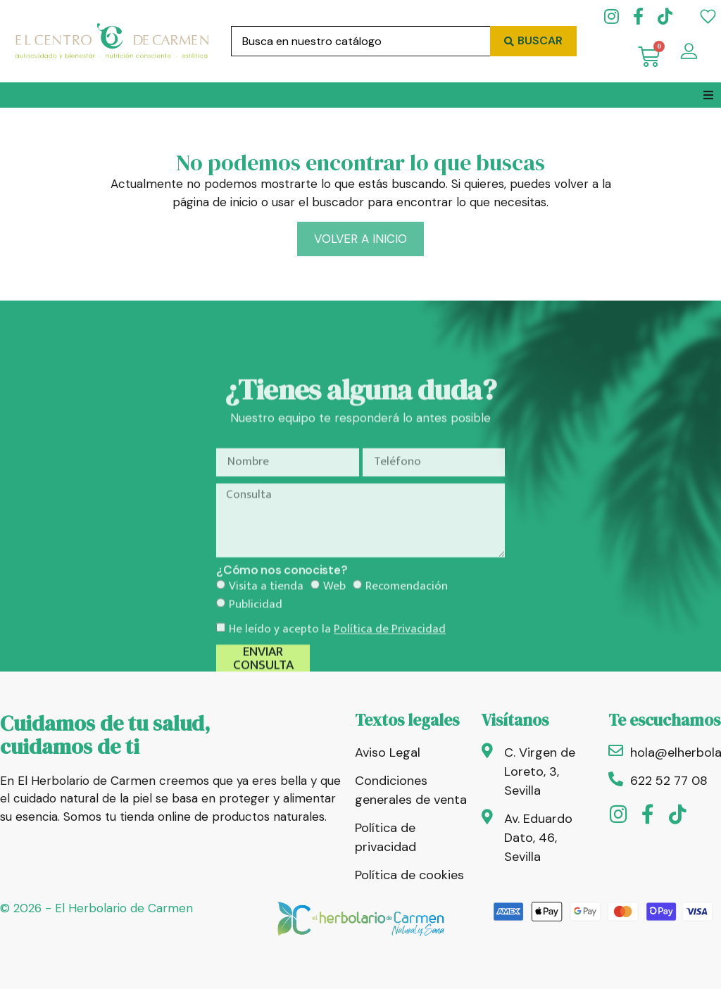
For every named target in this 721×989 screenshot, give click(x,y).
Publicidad (255, 648)
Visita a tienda (266, 631)
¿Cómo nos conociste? (281, 615)
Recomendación (406, 631)
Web (334, 631)
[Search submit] (533, 41)
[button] (708, 95)
